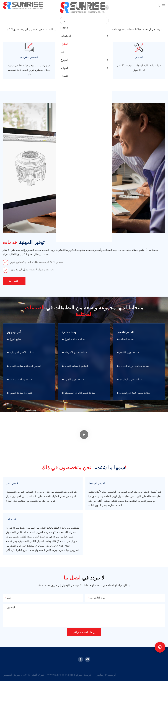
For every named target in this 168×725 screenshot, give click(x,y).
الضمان (139, 64)
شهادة (84, 64)
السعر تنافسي (126, 345)
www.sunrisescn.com (60, 718)
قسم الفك (12, 505)
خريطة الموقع (84, 718)
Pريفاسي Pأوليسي (105, 718)
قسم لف (11, 555)
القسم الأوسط (96, 505)
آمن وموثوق (15, 345)
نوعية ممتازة (70, 345)
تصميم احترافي (29, 64)
